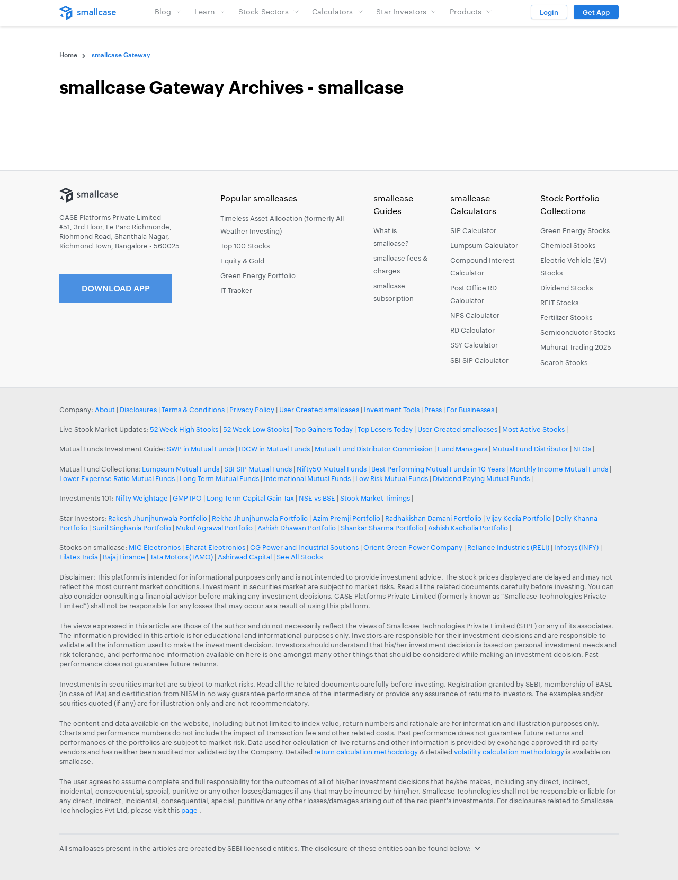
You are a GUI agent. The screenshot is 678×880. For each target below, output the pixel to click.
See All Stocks (299, 557)
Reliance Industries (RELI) (508, 547)
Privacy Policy (251, 409)
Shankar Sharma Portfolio (382, 527)
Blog (168, 11)
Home (68, 54)
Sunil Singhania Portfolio (131, 527)
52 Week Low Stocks (256, 429)
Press (433, 409)
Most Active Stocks (533, 429)
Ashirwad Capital (245, 557)
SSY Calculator (474, 345)
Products (471, 11)
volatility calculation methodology (509, 752)
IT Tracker (236, 290)
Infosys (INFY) (576, 547)
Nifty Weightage (141, 498)
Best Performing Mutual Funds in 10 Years (438, 469)
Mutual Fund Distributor (530, 449)
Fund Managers (462, 449)
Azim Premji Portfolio (346, 518)
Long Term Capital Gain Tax (250, 498)
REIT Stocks (559, 302)
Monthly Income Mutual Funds (559, 469)
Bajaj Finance (124, 557)
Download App (116, 288)
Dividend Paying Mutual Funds (481, 478)
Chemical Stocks (567, 245)
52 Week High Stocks (184, 429)
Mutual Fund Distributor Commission (374, 449)
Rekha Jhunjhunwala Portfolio (260, 518)
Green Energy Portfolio (258, 275)
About (105, 409)
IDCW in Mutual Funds (274, 449)
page (190, 810)
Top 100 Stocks (245, 246)
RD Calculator (472, 330)
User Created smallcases (319, 409)
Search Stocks (563, 362)
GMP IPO (187, 498)
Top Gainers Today (323, 429)
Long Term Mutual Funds (219, 478)
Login (549, 12)
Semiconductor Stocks (577, 332)
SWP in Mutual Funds (200, 449)
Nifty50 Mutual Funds (332, 469)
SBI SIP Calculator (479, 360)
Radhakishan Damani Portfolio (433, 518)
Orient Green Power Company (412, 547)
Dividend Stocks (566, 287)
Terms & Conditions (193, 409)
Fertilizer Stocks (566, 317)
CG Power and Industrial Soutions (304, 547)
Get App (596, 12)
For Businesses (470, 409)
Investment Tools (392, 409)
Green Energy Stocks (575, 230)
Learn (210, 11)
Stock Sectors (268, 11)
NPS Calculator (474, 315)
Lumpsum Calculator (484, 245)
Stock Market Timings (375, 498)
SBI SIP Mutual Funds (258, 469)
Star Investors (406, 11)
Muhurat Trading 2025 (575, 347)
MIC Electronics (155, 547)
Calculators (338, 11)
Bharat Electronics (215, 547)
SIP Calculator (473, 230)
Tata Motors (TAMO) (181, 557)
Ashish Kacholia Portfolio (468, 527)
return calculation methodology (366, 752)
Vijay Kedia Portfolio (518, 518)
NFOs (582, 449)
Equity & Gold (242, 260)
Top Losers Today (385, 429)
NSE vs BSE (317, 498)
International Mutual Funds (307, 478)
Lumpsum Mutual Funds (180, 469)
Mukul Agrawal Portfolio (214, 527)
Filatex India (79, 557)
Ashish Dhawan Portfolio (296, 527)
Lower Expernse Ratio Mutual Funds (117, 478)
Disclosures (138, 409)
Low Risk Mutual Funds (391, 478)
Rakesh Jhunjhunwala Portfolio (157, 518)
